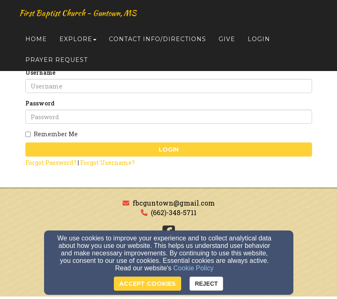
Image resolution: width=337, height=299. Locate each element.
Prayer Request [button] (56, 63)
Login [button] (259, 42)
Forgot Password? (50, 163)
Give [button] (227, 42)
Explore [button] (77, 42)
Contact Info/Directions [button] (157, 42)
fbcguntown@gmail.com (174, 203)
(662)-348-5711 (174, 212)
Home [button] (36, 42)
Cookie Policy (193, 268)
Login (169, 149)
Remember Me (51, 134)
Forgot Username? (107, 163)
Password (39, 103)
